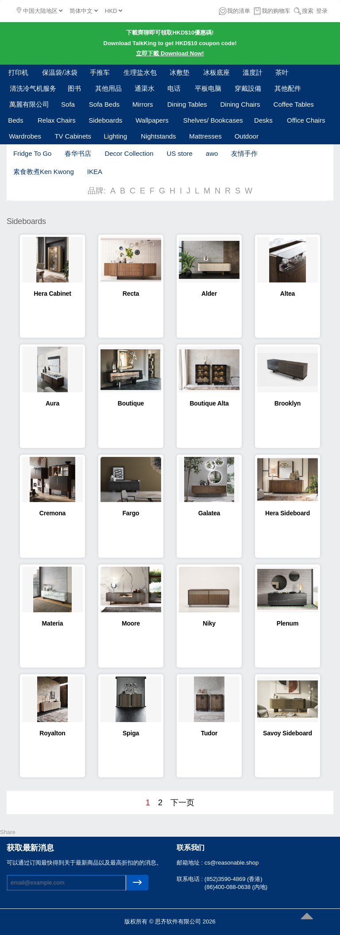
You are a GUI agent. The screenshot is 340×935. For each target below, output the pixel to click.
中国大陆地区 (39, 10)
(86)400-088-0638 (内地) (236, 887)
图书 (74, 88)
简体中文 (84, 11)
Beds (15, 120)
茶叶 (282, 72)
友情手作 (244, 153)
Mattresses (205, 136)
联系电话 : (191, 879)
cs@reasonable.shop (232, 862)
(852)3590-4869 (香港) (234, 879)
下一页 (182, 802)
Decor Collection (128, 153)
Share (7, 832)
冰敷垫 (179, 72)
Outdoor (247, 136)
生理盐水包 (140, 72)
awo (212, 153)
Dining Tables (187, 104)
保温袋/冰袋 (59, 72)
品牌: (97, 190)
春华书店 (78, 153)
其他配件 (287, 88)
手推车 (100, 72)
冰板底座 (216, 72)
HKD (113, 11)
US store (179, 153)
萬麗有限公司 (29, 104)
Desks (263, 120)
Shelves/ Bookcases (213, 120)
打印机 (18, 72)
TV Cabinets (72, 136)
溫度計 (253, 72)
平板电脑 (208, 88)
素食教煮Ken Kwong (43, 171)
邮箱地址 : (191, 862)
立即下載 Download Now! (170, 53)
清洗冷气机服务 (33, 88)
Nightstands (158, 136)
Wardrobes (25, 136)
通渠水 (145, 88)
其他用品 (108, 88)
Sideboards (105, 120)
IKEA (94, 171)
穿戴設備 (248, 88)
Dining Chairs (240, 104)
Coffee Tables (294, 104)
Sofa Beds (104, 104)
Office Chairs (306, 120)
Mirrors (142, 104)
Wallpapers (151, 120)
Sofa (68, 104)
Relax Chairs (57, 120)
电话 (174, 88)
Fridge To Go (32, 153)
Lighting (115, 136)
